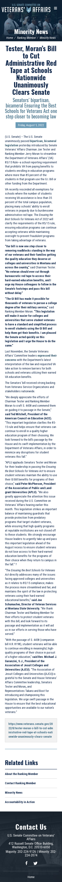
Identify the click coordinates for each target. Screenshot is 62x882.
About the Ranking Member (21, 774)
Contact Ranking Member (20, 783)
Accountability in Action (20, 802)
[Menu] (55, 8)
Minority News (31, 31)
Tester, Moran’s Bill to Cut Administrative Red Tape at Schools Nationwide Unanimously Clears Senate (31, 70)
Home (9, 37)
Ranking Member (26, 37)
